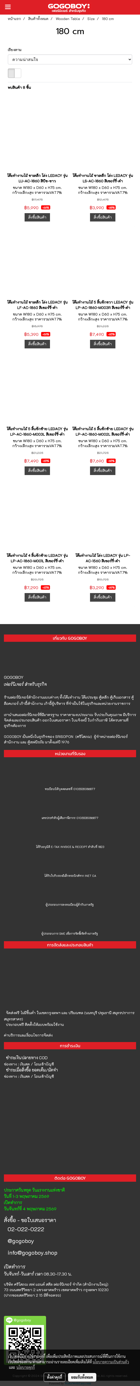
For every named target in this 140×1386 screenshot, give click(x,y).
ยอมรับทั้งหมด (82, 1377)
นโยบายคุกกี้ (25, 1367)
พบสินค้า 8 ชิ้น (19, 87)
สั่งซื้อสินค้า (37, 217)
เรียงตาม (16, 49)
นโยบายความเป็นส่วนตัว (111, 1361)
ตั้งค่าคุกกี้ (54, 1377)
